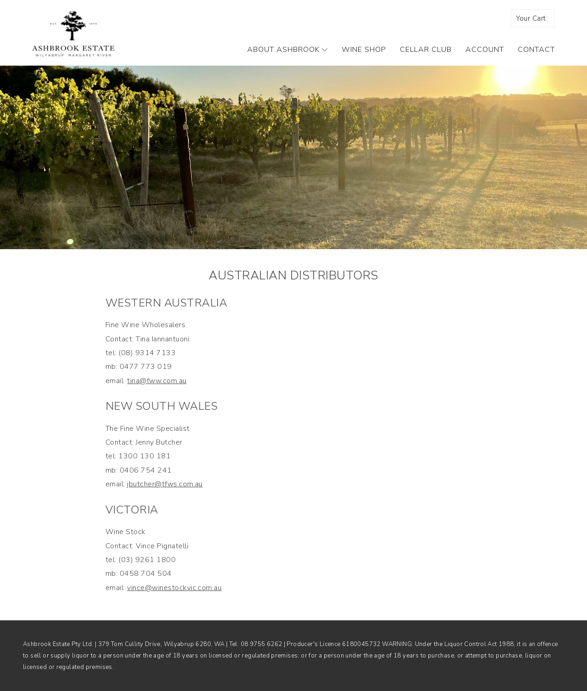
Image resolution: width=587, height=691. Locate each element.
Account (484, 50)
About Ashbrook (287, 50)
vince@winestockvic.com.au (174, 588)
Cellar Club (426, 50)
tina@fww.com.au (156, 381)
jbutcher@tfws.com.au (165, 484)
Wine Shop (364, 50)
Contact (536, 50)
